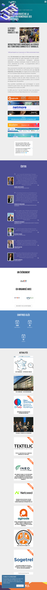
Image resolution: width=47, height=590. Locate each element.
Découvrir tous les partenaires (23, 305)
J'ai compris (20, 585)
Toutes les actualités (23, 573)
